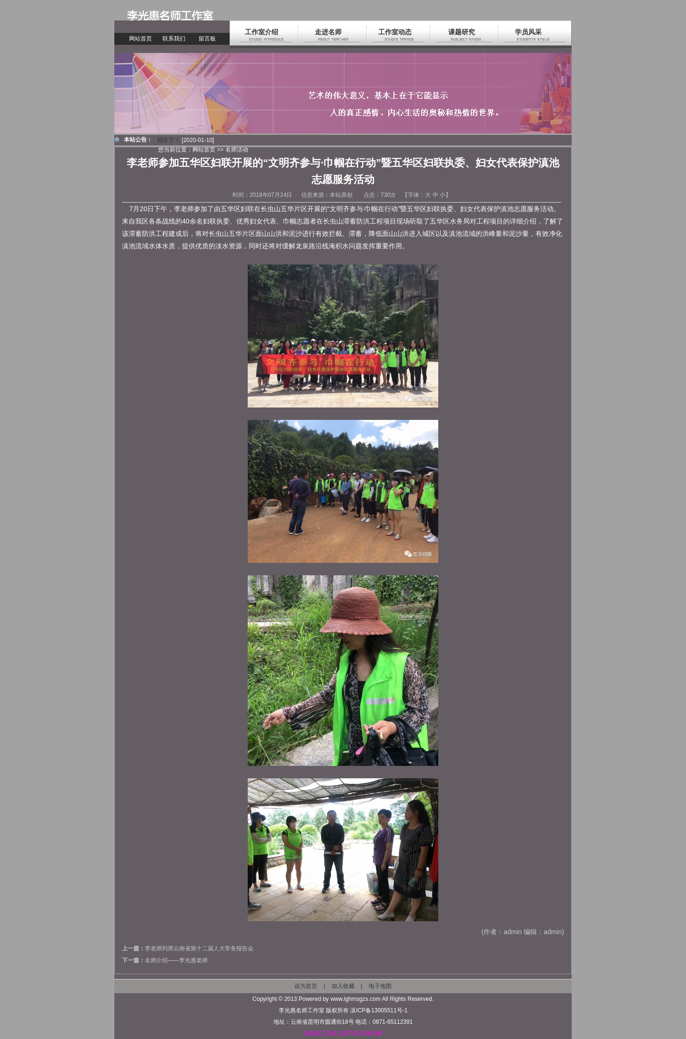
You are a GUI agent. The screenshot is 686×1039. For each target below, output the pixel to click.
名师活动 (236, 149)
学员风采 (528, 32)
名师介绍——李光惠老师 (176, 960)
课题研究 (461, 32)
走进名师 (328, 32)
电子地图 (380, 986)
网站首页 (140, 38)
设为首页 (305, 986)
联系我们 (173, 38)
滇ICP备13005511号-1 (378, 1010)
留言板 (207, 38)
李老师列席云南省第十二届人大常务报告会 (199, 948)
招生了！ (168, 140)
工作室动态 (395, 32)
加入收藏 (343, 986)
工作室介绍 (261, 32)
